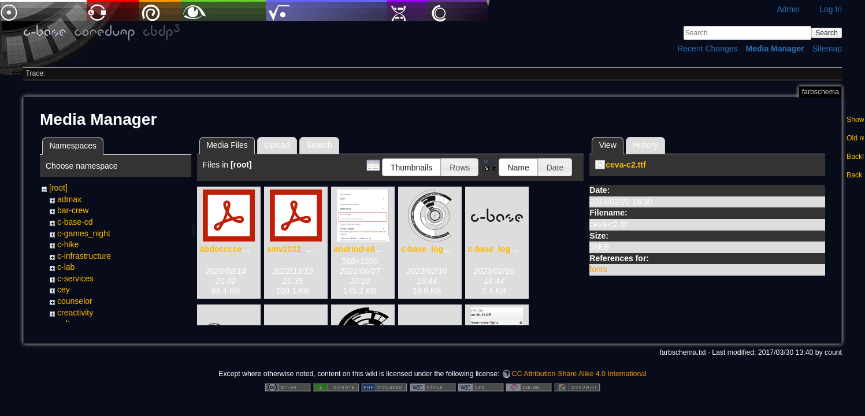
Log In (830, 9)
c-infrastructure (84, 256)
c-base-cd (74, 221)
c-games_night (83, 233)
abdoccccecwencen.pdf (245, 249)
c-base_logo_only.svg (443, 249)
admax (69, 199)
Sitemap (827, 48)
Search (826, 33)
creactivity (75, 312)
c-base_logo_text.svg (509, 249)
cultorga (71, 323)
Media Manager (775, 48)
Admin (788, 9)
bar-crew (72, 210)
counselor (74, 301)
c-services (75, 278)
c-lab (66, 267)
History (645, 145)
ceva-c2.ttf (625, 164)
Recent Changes (707, 48)
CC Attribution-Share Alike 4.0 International (579, 378)
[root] (58, 187)
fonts (598, 269)
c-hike (68, 244)
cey (63, 289)
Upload (276, 145)
